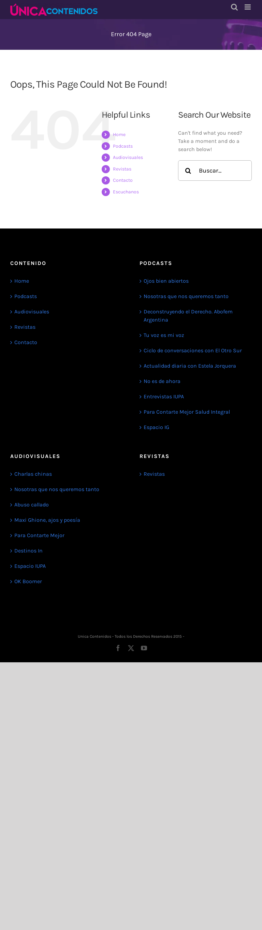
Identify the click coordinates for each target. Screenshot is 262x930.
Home (119, 134)
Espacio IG (156, 427)
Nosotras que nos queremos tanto (186, 296)
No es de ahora (162, 381)
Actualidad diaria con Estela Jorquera (190, 366)
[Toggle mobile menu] (248, 7)
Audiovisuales (128, 157)
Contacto (123, 180)
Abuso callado (31, 504)
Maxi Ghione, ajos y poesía (47, 520)
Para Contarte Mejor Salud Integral (187, 412)
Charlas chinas (33, 474)
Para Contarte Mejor (39, 535)
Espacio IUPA (30, 566)
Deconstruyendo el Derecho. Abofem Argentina (188, 315)
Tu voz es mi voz (164, 335)
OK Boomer (28, 581)
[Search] (188, 170)
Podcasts (123, 146)
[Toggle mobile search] (234, 7)
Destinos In (28, 550)
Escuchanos (126, 192)
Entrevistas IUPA (164, 396)
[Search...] (215, 170)
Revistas (122, 169)
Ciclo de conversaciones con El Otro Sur (193, 350)
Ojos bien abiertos (166, 281)
